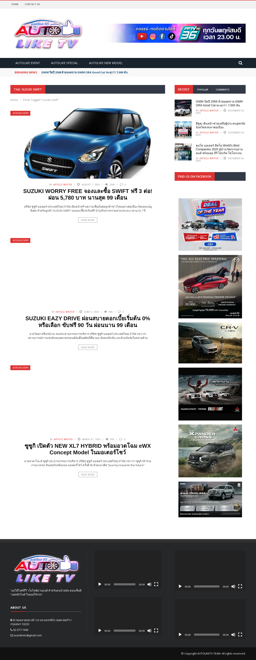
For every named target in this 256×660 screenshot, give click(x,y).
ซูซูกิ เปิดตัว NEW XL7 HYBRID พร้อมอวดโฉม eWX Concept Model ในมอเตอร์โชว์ (88, 449)
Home (14, 4)
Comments (223, 89)
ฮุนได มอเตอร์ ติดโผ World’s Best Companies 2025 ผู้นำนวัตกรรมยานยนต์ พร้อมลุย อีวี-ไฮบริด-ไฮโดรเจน (219, 149)
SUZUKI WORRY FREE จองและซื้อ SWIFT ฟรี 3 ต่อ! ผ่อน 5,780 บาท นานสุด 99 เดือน (87, 194)
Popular (202, 89)
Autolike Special (64, 63)
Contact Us (32, 4)
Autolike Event (27, 63)
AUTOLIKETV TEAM (208, 653)
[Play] (100, 584)
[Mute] (149, 584)
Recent (184, 89)
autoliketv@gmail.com (28, 635)
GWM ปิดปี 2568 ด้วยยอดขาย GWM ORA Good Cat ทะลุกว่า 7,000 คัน (84, 72)
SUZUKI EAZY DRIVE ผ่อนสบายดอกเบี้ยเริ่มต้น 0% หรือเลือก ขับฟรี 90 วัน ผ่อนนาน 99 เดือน (87, 321)
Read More (88, 220)
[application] (128, 570)
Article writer (62, 184)
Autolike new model (106, 63)
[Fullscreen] (156, 584)
